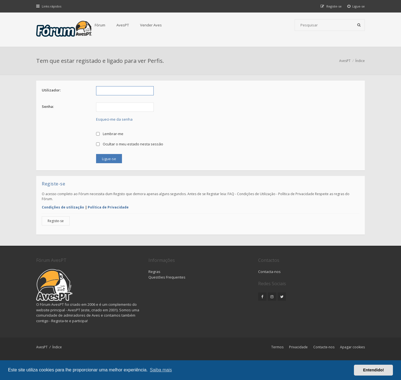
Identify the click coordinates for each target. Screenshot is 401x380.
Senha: (48, 106)
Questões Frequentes (166, 277)
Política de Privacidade (108, 207)
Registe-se (56, 220)
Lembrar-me (109, 133)
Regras (154, 271)
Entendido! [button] (373, 370)
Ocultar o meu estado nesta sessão (129, 143)
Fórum (100, 25)
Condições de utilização (63, 207)
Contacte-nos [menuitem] (323, 347)
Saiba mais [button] (161, 369)
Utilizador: (51, 90)
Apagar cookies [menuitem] (352, 347)
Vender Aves (151, 25)
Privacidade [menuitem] (298, 347)
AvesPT (122, 25)
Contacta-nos (269, 271)
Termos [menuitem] (277, 347)
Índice (57, 347)
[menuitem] (356, 6)
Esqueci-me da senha (114, 119)
